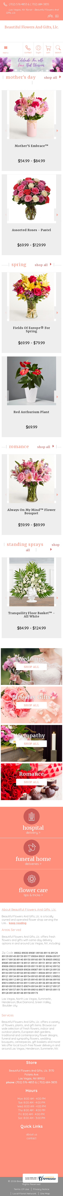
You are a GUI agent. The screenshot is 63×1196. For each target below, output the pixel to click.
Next (57, 130)
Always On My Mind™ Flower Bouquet (31, 511)
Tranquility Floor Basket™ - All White (31, 614)
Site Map (45, 1193)
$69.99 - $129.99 (31, 244)
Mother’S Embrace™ (31, 146)
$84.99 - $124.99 (31, 627)
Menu (6, 52)
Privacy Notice (41, 1189)
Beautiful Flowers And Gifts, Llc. (31, 27)
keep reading (17, 923)
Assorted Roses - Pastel (31, 230)
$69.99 (31, 426)
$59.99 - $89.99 (31, 524)
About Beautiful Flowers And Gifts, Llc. (29, 909)
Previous (5, 130)
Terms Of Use (21, 1189)
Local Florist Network (24, 1193)
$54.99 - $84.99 (31, 160)
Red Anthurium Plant (31, 412)
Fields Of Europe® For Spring (31, 329)
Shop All (50, 77)
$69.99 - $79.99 (31, 342)
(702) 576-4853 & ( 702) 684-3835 (29, 4)
